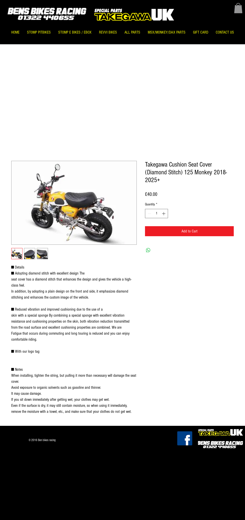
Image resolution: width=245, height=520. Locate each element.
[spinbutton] (156, 213)
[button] (238, 8)
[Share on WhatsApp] (148, 250)
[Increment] (164, 213)
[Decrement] (149, 213)
